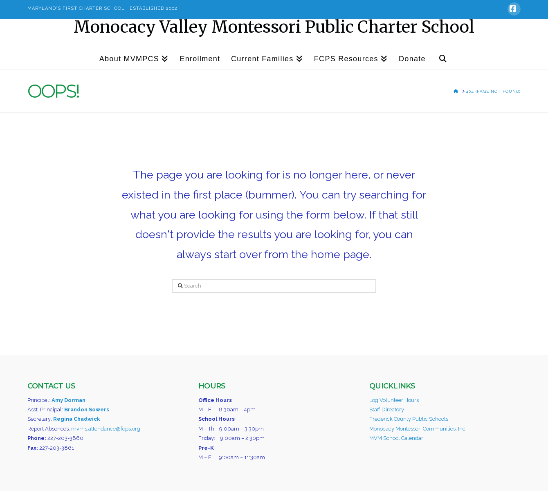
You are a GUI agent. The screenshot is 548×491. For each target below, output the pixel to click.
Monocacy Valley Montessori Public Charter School (274, 27)
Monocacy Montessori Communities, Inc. (418, 429)
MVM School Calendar (396, 438)
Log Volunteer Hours (394, 400)
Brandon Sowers (86, 409)
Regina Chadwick (76, 419)
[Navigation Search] (443, 55)
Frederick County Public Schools (408, 419)
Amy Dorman (68, 400)
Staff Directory (386, 409)
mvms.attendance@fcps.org (105, 429)
